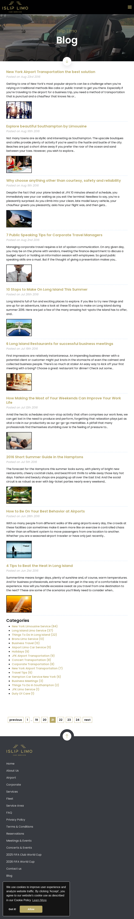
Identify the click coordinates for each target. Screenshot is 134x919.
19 (36, 720)
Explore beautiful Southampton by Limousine (46, 126)
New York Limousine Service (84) (35, 626)
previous (15, 720)
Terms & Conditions (19, 827)
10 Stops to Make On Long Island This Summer (47, 289)
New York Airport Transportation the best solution (50, 71)
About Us (12, 771)
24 (77, 720)
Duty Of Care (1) (23, 694)
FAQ (9, 813)
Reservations (15, 834)
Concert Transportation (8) (31, 660)
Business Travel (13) (26, 643)
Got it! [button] (12, 909)
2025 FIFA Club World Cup (24, 855)
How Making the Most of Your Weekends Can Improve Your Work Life (63, 400)
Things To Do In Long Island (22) (34, 635)
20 (44, 720)
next (87, 720)
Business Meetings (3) (27, 681)
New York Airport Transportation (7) (37, 668)
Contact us (13, 869)
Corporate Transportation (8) (33, 664)
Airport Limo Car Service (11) (31, 647)
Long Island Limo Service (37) (32, 631)
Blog (9, 876)
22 (60, 720)
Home (10, 764)
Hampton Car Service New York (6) (36, 677)
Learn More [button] (39, 900)
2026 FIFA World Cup (20, 862)
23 (69, 720)
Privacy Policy (15, 820)
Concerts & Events (19, 848)
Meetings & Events (19, 841)
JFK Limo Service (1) (25, 689)
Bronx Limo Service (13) (28, 639)
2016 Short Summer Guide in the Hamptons (44, 457)
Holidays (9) (20, 652)
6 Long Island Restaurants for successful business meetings (59, 343)
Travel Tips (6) (22, 673)
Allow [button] (31, 909)
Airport (11, 778)
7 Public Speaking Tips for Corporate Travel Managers (54, 235)
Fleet (9, 799)
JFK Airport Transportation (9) (33, 656)
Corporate (13, 785)
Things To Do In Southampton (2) (35, 685)
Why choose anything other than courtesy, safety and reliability (63, 180)
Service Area (15, 806)
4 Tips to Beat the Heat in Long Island (39, 565)
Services (12, 792)
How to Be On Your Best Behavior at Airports (45, 511)
